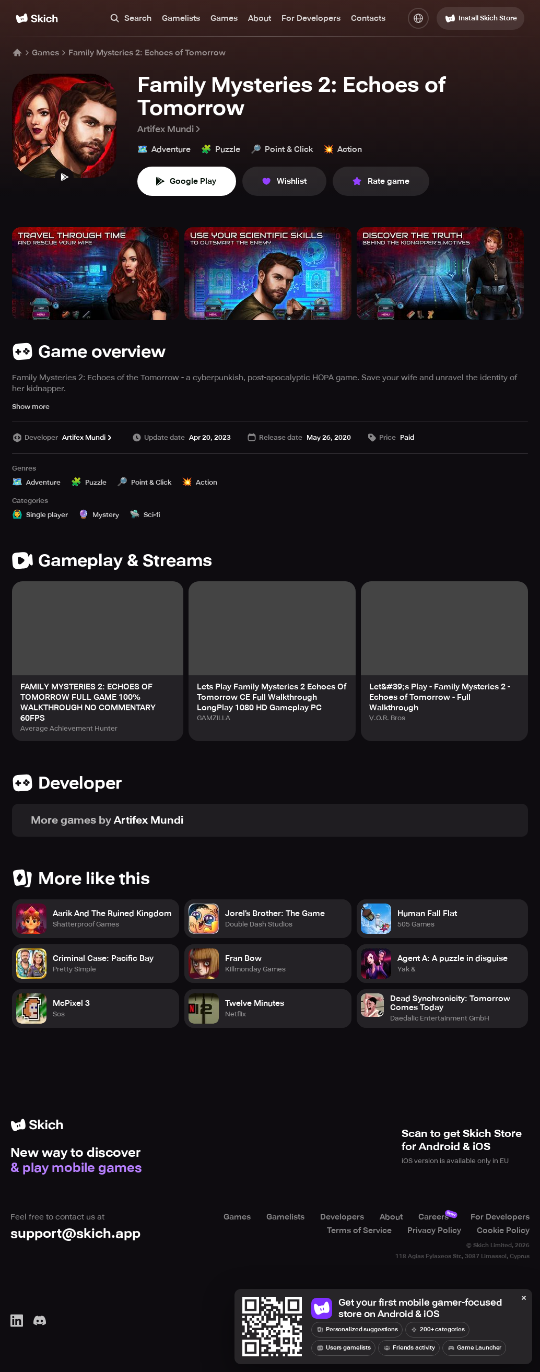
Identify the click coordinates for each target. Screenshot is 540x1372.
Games (224, 18)
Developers (342, 1217)
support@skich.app (75, 1233)
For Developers (311, 18)
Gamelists (181, 18)
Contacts (368, 18)
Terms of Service (359, 1230)
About (259, 18)
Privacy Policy (434, 1230)
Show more (31, 407)
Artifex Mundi (169, 129)
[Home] (37, 18)
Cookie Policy (503, 1230)
